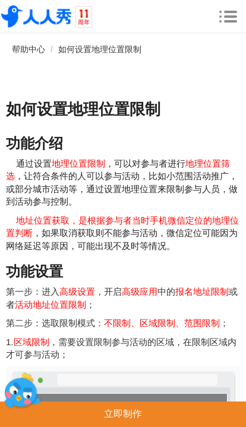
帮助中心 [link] (28, 49)
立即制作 (123, 414)
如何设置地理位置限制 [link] (99, 49)
